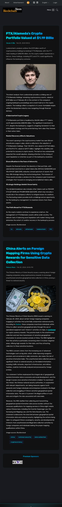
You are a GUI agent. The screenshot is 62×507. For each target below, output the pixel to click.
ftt (51, 229)
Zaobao (18, 324)
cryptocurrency (16, 442)
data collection (40, 437)
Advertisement (18, 3)
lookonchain (41, 229)
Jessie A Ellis (10, 43)
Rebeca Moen (11, 267)
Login (55, 3)
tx (11, 229)
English (45, 3)
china (13, 437)
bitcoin (19, 229)
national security (24, 437)
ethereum (29, 229)
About (7, 3)
